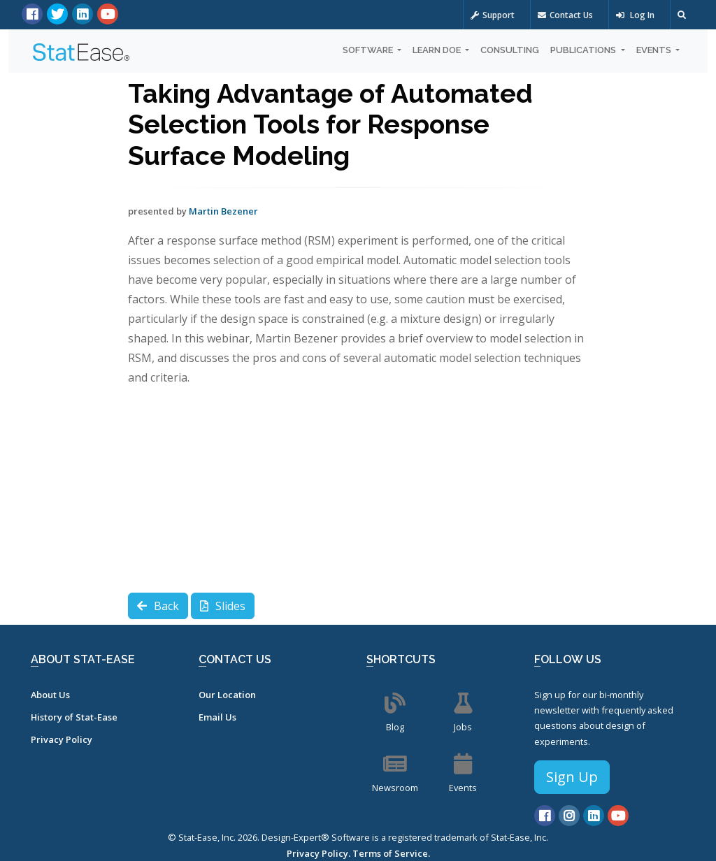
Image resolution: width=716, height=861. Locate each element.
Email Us (217, 717)
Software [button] (369, 50)
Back (158, 606)
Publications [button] (584, 50)
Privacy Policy (61, 739)
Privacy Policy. (318, 853)
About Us (50, 694)
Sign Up (572, 776)
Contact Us (565, 15)
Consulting (509, 50)
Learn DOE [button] (438, 50)
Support (493, 15)
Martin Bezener (223, 211)
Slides (222, 606)
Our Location (227, 694)
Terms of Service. (391, 853)
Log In (635, 15)
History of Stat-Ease (74, 717)
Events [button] (654, 50)
